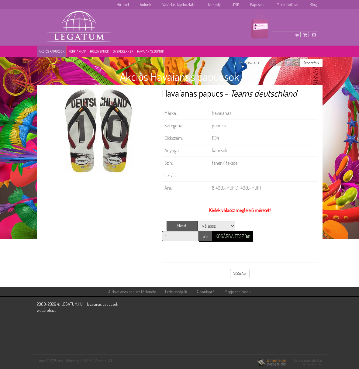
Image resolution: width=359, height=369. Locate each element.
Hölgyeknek (99, 51)
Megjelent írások (238, 291)
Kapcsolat (258, 4)
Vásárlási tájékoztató (178, 4)
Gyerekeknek (123, 51)
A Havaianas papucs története (132, 291)
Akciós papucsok (51, 51)
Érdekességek (176, 291)
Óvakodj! (213, 4)
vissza (239, 273)
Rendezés (311, 62)
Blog (313, 4)
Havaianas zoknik (150, 51)
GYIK (235, 4)
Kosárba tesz (233, 236)
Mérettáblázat (288, 4)
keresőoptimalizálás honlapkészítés (308, 362)
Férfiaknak (77, 51)
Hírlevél (123, 4)
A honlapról (206, 291)
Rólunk (145, 4)
